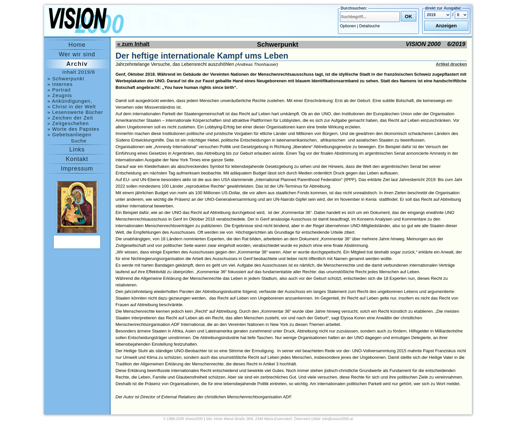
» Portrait (59, 90)
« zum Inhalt (133, 44)
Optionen (348, 26)
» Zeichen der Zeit (70, 117)
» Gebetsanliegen (69, 134)
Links (77, 149)
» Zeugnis (59, 95)
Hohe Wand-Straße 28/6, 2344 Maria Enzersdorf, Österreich (262, 419)
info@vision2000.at (337, 419)
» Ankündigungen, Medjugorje (69, 101)
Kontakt (77, 159)
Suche (79, 141)
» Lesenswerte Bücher (75, 112)
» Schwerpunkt (65, 78)
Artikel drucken (451, 64)
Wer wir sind (77, 54)
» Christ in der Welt (71, 106)
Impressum (77, 168)
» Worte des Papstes (73, 129)
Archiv (77, 64)
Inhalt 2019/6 (78, 72)
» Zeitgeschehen (68, 123)
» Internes (60, 84)
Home (77, 44)
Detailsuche (369, 26)
